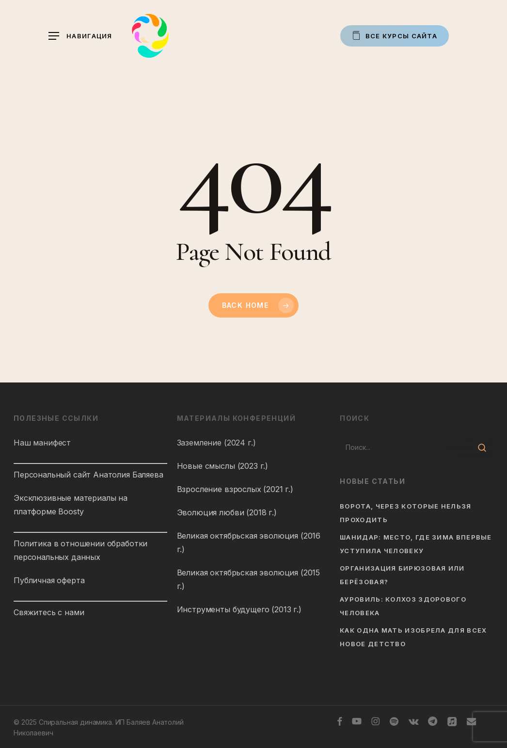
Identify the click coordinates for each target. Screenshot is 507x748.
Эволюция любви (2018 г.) (227, 512)
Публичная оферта (49, 580)
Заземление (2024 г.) (216, 442)
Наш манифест (42, 442)
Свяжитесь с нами (49, 612)
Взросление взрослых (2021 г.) (235, 489)
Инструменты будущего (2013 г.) (239, 609)
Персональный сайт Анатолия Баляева (88, 474)
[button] (80, 36)
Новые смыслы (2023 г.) (222, 466)
